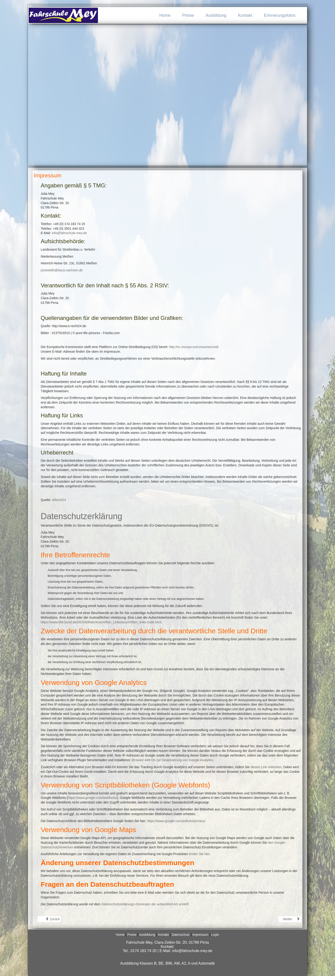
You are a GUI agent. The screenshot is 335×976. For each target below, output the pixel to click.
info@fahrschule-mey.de (69, 233)
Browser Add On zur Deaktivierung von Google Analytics (172, 760)
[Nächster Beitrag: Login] (289, 919)
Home (165, 15)
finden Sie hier (199, 854)
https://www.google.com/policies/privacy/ (176, 821)
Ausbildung (216, 15)
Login (215, 934)
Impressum (47, 175)
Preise (188, 15)
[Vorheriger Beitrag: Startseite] (49, 919)
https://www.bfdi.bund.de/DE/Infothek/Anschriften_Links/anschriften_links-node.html (101, 622)
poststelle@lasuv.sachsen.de (62, 270)
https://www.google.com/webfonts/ (92, 798)
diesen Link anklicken (266, 767)
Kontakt (245, 15)
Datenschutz (181, 934)
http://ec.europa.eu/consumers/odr (194, 347)
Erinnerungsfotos (279, 15)
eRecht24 (59, 500)
